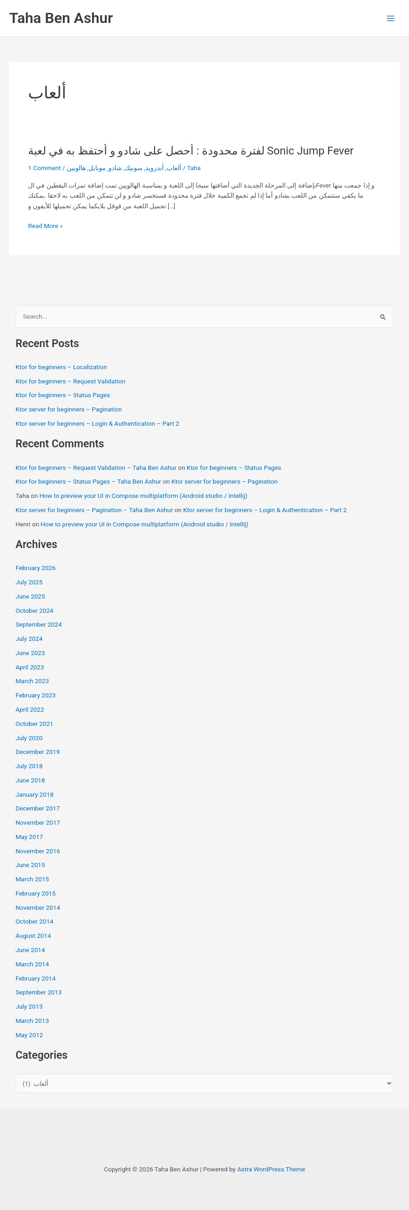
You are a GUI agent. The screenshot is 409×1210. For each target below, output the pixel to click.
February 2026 (36, 567)
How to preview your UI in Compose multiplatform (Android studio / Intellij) (144, 495)
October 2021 (34, 723)
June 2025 (30, 596)
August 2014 (33, 935)
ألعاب (174, 167)
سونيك (134, 167)
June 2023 (30, 652)
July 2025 (29, 582)
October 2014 (34, 921)
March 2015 (32, 879)
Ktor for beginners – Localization (61, 367)
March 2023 (32, 681)
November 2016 (38, 851)
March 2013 (32, 1020)
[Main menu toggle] (390, 18)
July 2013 (29, 1006)
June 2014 (30, 949)
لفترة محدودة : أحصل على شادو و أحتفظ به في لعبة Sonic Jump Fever (191, 150)
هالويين (76, 167)
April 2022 (30, 709)
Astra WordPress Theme (271, 1169)
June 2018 (30, 780)
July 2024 (29, 638)
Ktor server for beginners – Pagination (69, 409)
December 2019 (38, 751)
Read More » (45, 226)
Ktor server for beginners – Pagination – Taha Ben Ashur (94, 510)
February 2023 (36, 695)
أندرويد (154, 167)
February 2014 (36, 978)
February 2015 (36, 893)
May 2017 (29, 836)
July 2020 (29, 738)
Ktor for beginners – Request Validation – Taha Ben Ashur (96, 467)
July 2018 (29, 766)
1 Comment (44, 167)
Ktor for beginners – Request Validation (71, 381)
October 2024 (34, 610)
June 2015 (30, 864)
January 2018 (35, 794)
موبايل (97, 167)
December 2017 (38, 808)
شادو (115, 167)
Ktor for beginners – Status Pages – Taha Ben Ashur (88, 481)
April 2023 (30, 667)
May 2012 (29, 1035)
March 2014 (32, 964)
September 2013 (39, 992)
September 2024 (39, 624)
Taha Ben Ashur (61, 18)
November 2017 (38, 822)
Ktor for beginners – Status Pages (63, 395)
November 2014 (38, 907)
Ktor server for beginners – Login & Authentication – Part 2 (97, 423)
